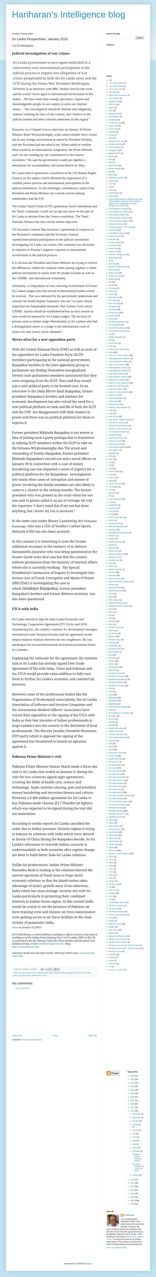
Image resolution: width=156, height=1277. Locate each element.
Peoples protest (115, 649)
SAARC (112, 722)
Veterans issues (115, 924)
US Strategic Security (117, 902)
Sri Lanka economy (116, 780)
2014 (132, 1183)
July (134, 1134)
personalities (114, 652)
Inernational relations (117, 423)
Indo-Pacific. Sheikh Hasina (120, 420)
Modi (111, 563)
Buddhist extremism (116, 178)
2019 (132, 1100)
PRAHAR (112, 670)
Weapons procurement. (118, 942)
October (135, 1121)
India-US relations (116, 389)
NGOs (111, 612)
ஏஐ (110, 967)
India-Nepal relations (117, 374)
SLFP (111, 747)
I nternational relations (117, 331)
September (136, 1125)
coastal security (115, 236)
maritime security (115, 542)
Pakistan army (114, 640)
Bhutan (111, 156)
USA (110, 918)
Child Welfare (114, 193)
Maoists (112, 539)
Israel (111, 475)
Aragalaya (113, 120)
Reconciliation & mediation (119, 713)
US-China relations (116, 906)
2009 (132, 1201)
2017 (132, 1107)
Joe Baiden (113, 487)
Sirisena (112, 741)
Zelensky (112, 964)
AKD (110, 111)
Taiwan (111, 820)
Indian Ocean (114, 404)
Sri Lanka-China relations (119, 802)
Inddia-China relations (117, 349)
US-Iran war (113, 909)
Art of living (113, 129)
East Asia (112, 264)
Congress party (115, 242)
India (111, 352)
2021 (132, 1093)
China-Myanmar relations (119, 212)
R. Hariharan (129, 1215)
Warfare (112, 933)
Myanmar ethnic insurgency (120, 581)
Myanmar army (115, 578)
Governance (113, 313)
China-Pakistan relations (118, 218)
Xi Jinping (113, 954)
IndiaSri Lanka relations (118, 407)
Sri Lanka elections (116, 783)
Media (111, 545)
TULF (111, 869)
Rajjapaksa (113, 704)
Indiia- (111, 413)
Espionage (113, 279)
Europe (112, 285)
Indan (111, 346)
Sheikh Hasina (114, 731)
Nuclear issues (115, 627)
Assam (111, 135)
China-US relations (116, 224)
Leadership (113, 505)
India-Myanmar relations (118, 371)
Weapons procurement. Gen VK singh (124, 945)
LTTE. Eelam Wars (116, 517)
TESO (111, 857)
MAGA (111, 520)
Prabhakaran (114, 667)
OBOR (111, 631)
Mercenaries (114, 551)
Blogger (89, 1264)
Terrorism (112, 851)
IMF (110, 340)
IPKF (111, 459)
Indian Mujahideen (116, 398)
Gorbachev (113, 306)
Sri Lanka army (115, 774)
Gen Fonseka (114, 297)
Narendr (112, 585)
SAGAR (112, 725)
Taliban (111, 823)
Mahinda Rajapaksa (117, 526)
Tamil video (113, 838)
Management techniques (118, 533)
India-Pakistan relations (118, 377)
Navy (111, 597)
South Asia (113, 756)
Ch (110, 187)
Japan (111, 481)
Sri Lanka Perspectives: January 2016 (138, 1167)
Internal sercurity (115, 444)
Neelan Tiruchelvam (117, 603)
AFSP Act (112, 104)
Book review (113, 166)
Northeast (113, 621)
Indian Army (113, 395)
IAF (110, 334)
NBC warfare (114, 600)
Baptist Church (115, 153)
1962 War (113, 92)
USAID (111, 921)
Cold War (112, 239)
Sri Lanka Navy (115, 789)
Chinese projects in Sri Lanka (120, 227)
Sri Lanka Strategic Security (120, 796)
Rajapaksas (113, 701)
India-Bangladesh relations (119, 358)
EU (110, 282)
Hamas (111, 319)
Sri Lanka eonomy (116, 786)
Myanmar (112, 575)
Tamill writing (114, 844)
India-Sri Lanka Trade (45, 973)
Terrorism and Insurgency (119, 854)
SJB (110, 744)
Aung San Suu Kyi (116, 141)
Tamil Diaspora (115, 829)
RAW (111, 710)
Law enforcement (116, 499)
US (110, 899)
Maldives (112, 530)
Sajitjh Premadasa (116, 728)
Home (55, 1035)
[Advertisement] (54, 1012)
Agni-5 (111, 107)
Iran (110, 462)
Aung (111, 138)
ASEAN (112, 132)
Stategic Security (115, 808)
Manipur (112, 536)
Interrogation (114, 450)
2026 (132, 1076)
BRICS (111, 175)
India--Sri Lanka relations (119, 355)
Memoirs (112, 548)
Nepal (111, 609)
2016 (132, 1111)
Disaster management (117, 254)
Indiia (111, 410)
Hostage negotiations (117, 322)
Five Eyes (113, 288)
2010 (132, 1197)
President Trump (115, 673)
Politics (111, 661)
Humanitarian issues (117, 328)
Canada (112, 181)
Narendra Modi (115, 588)
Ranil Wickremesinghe (118, 707)
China (111, 196)
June (134, 1137)
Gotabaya (113, 309)
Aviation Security (115, 144)
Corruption (113, 245)
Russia (111, 719)
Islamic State (114, 471)
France (111, 291)
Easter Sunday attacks (118, 267)
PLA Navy (113, 658)
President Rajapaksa (117, 679)
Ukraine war (113, 884)
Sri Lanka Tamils (25, 975)
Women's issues (115, 951)
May (134, 1141)
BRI (110, 172)
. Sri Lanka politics (116, 83)
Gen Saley (113, 300)
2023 (132, 1086)
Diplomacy (113, 251)
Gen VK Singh (114, 303)
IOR (110, 456)
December (136, 1114)
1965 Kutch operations (118, 95)
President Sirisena (60, 973)
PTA (110, 689)
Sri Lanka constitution (117, 777)
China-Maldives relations (118, 209)
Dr (110, 261)
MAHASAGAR (114, 523)
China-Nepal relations (117, 215)
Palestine (112, 643)
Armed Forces (114, 123)
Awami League (115, 147)
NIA (110, 615)
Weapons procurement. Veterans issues (125, 948)
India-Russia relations (117, 380)
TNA (110, 866)
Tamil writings (114, 841)
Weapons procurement (118, 939)
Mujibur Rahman (115, 569)
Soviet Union (114, 762)
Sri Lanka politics (115, 792)
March (135, 1148)
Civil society (113, 230)
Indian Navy (113, 401)
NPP (110, 624)
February (136, 1151)
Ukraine (112, 881)
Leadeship (113, 508)
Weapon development (117, 936)
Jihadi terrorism (115, 484)
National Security (115, 591)
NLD (110, 618)
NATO (111, 594)
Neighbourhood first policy (119, 606)
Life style (112, 511)
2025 (132, 1079)
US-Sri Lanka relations (118, 915)
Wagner (112, 927)
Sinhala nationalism (116, 734)
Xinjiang (112, 957)
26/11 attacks (114, 98)
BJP (110, 159)
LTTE (111, 514)
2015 (132, 1180)
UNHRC (35, 975)
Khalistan (112, 493)
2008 (132, 1204)
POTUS (112, 664)
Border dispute (114, 169)
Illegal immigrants (116, 337)
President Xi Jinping (117, 686)
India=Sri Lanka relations (119, 392)
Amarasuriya (114, 114)
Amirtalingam (114, 117)
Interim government (116, 438)
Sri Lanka (79, 973)
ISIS (110, 468)
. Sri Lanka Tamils (116, 86)
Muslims (112, 572)
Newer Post (17, 1035)
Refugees (112, 716)
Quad (111, 695)
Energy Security (115, 276)
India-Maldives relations (118, 368)
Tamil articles (114, 826)
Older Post (92, 1035)
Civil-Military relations (117, 233)
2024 (132, 1083)
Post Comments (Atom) (32, 1040)
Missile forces (114, 560)
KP (110, 496)
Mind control (113, 557)
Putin (111, 692)
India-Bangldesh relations (119, 361)
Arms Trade (113, 126)
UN (110, 887)
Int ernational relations (117, 432)
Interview (112, 453)
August (135, 1130)
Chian (111, 190)
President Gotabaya (117, 676)
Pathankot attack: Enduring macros (136, 1157)
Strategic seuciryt (116, 817)
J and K (112, 478)
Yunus (111, 961)
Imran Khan (113, 343)
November (136, 1117)
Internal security (115, 441)
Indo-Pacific (113, 416)
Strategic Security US (117, 814)
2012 (132, 1190)
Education (113, 270)
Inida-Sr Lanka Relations (118, 426)
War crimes (43, 975)
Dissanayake (114, 258)
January (135, 1175)
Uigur (111, 878)
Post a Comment (22, 988)
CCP (110, 184)
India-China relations (117, 365)
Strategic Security (116, 811)
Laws (111, 502)
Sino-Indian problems (117, 737)
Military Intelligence (116, 554)
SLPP (111, 750)
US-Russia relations (117, 912)
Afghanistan (113, 101)
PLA (110, 655)
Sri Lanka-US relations (118, 805)
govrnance (113, 316)
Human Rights (114, 325)
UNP (110, 896)
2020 (132, 1097)
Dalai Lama (113, 248)
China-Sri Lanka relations (119, 221)
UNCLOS (112, 890)
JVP (110, 490)
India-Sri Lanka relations (27, 973)
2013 (132, 1186)
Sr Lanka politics (115, 765)
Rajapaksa (71, 973)
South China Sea (115, 759)
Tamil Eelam (113, 832)
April (134, 1144)
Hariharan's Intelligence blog (68, 14)
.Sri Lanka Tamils (115, 89)
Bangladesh (113, 150)
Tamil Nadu (113, 835)
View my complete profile (116, 1248)
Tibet (111, 863)
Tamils (111, 847)
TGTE (111, 860)
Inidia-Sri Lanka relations (119, 429)
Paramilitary (113, 646)
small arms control (116, 753)
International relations (117, 447)
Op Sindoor (113, 634)
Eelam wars (113, 273)
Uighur (111, 875)
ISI (110, 465)
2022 (132, 1090)
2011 (132, 1193)
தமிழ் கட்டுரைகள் (116, 970)
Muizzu (111, 566)
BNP (110, 162)
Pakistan (112, 637)
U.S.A (111, 872)
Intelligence (113, 435)
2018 (132, 1104)
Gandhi (112, 294)
